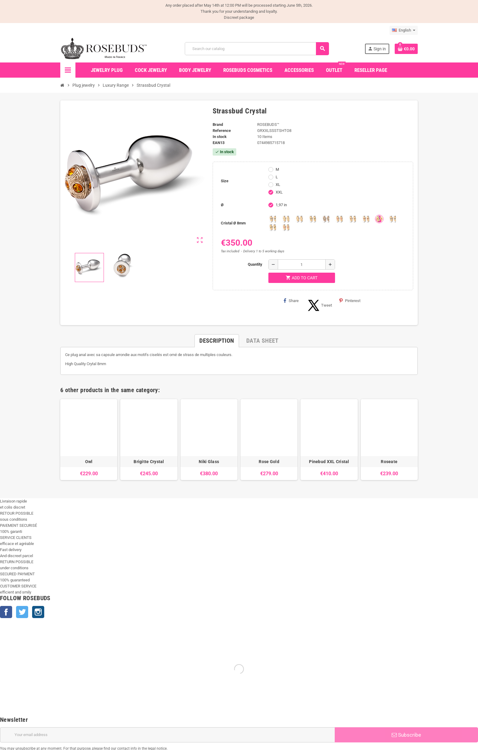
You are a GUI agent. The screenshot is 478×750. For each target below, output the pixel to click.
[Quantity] (302, 264)
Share (291, 300)
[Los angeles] (326, 219)
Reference (222, 130)
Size (224, 181)
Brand (218, 124)
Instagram (38, 612)
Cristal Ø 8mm (233, 223)
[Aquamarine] (272, 219)
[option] (89, 439)
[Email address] (167, 734)
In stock (220, 136)
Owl (89, 461)
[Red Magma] (366, 219)
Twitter (22, 612)
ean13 (218, 142)
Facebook (6, 612)
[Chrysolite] (286, 219)
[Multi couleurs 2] (272, 227)
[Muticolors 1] (392, 219)
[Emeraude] (312, 219)
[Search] (257, 48)
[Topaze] (379, 219)
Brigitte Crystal (149, 461)
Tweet (319, 305)
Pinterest (349, 300)
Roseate (389, 461)
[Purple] (352, 219)
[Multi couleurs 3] (286, 227)
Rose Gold (269, 461)
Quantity (255, 264)
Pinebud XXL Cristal (329, 461)
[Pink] (339, 219)
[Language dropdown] (404, 30)
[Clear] (299, 219)
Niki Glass (209, 461)
